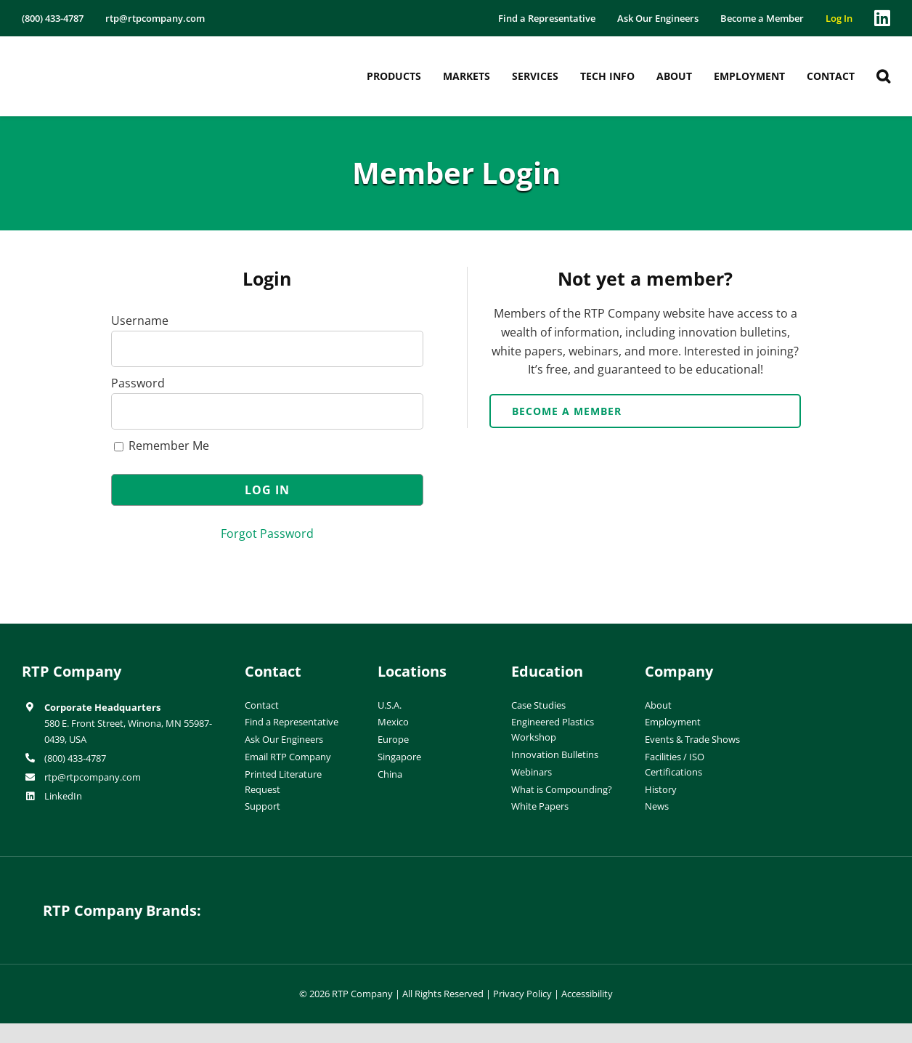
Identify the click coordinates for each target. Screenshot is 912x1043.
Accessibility (587, 993)
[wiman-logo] (567, 899)
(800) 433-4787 (75, 758)
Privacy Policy (522, 993)
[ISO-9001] (861, 666)
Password (138, 383)
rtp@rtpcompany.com (92, 777)
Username (139, 321)
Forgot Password (267, 533)
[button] (883, 76)
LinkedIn (63, 795)
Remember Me (161, 446)
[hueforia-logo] (345, 899)
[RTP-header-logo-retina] (85, 53)
